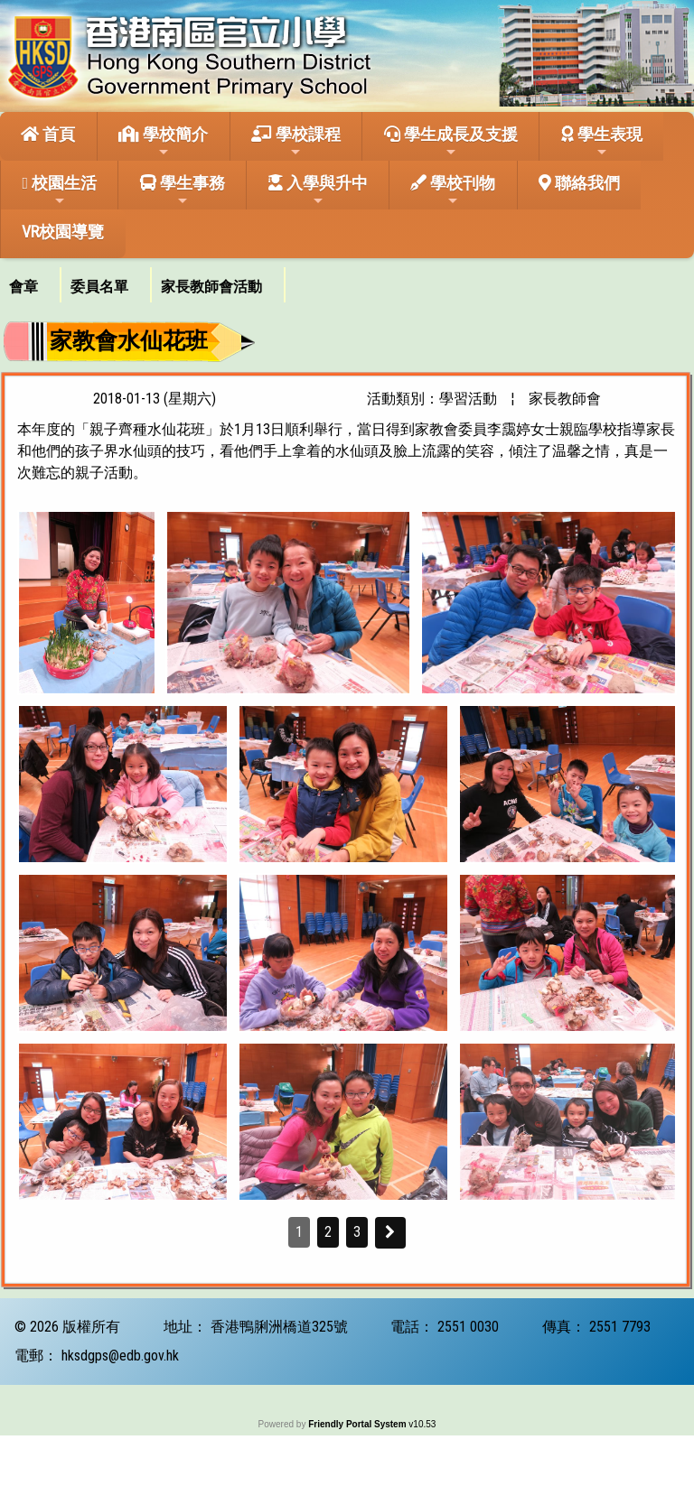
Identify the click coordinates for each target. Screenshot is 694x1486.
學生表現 (601, 142)
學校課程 (296, 142)
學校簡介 (163, 142)
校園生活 (59, 190)
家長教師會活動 (211, 286)
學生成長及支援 (451, 142)
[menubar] (143, 280)
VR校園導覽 (63, 231)
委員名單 (99, 286)
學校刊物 (452, 190)
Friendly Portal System (358, 1424)
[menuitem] (30, 284)
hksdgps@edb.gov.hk (120, 1355)
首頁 (48, 134)
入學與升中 (318, 190)
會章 (23, 286)
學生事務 (182, 190)
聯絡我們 (579, 182)
